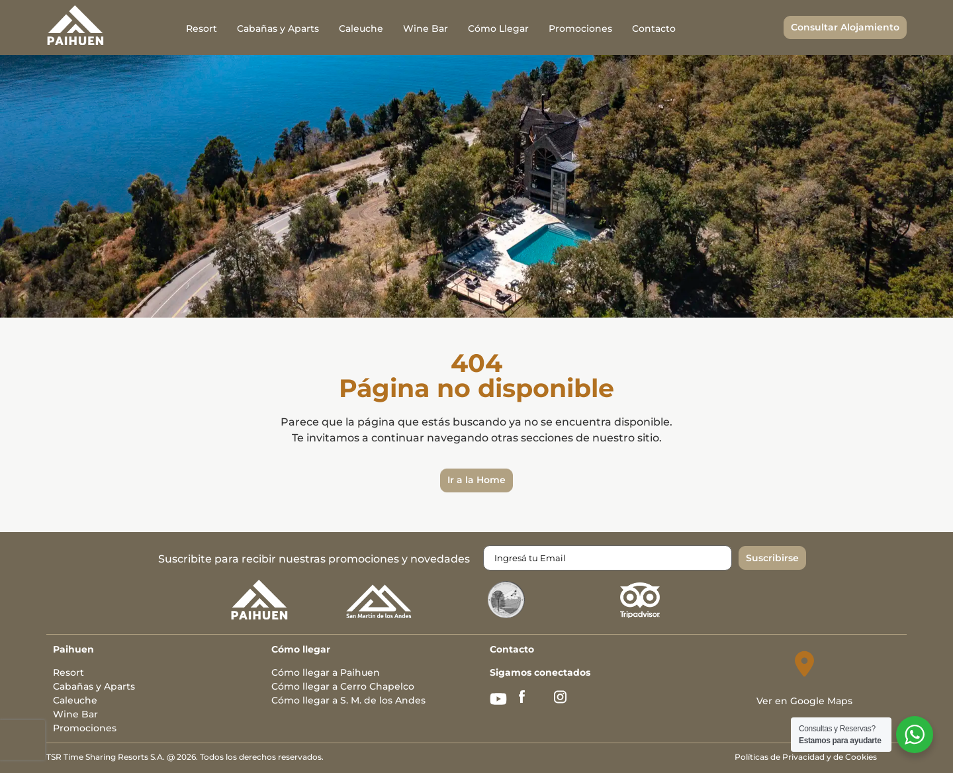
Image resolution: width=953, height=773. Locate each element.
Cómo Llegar (498, 28)
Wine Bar (425, 28)
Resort (201, 28)
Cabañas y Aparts (278, 28)
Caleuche (361, 28)
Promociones (580, 28)
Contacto (654, 28)
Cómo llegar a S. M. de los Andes (348, 700)
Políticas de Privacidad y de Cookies (806, 757)
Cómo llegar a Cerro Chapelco (342, 686)
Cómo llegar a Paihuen (325, 672)
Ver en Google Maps (804, 701)
